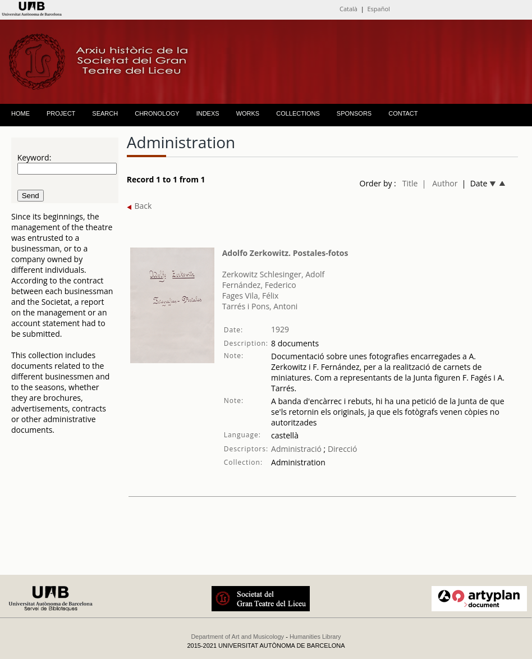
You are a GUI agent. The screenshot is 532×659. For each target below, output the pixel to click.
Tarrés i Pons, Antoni (260, 306)
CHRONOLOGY (157, 113)
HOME (20, 113)
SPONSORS (354, 113)
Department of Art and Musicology (237, 636)
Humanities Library (315, 636)
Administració (296, 448)
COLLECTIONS (298, 113)
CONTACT (403, 113)
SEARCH (105, 113)
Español (378, 8)
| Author (440, 183)
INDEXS (207, 113)
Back (139, 205)
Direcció (341, 448)
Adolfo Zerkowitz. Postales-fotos (285, 253)
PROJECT (61, 113)
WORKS (248, 113)
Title (410, 183)
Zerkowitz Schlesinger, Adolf (273, 274)
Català (348, 8)
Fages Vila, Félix (250, 295)
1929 (280, 329)
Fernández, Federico (259, 285)
